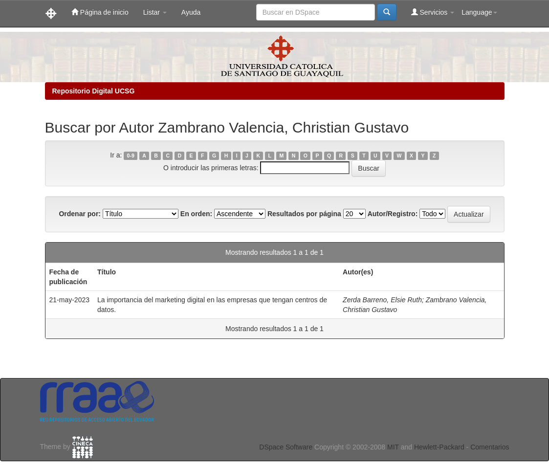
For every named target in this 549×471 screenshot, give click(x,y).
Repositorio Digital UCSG (93, 91)
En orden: (196, 214)
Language (479, 12)
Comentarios (489, 447)
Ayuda (190, 12)
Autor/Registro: (393, 214)
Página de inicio (100, 12)
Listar (155, 12)
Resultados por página (304, 214)
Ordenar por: (80, 214)
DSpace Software (285, 447)
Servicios (433, 12)
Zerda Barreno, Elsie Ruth (382, 300)
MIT (393, 447)
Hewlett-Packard (439, 447)
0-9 (130, 155)
